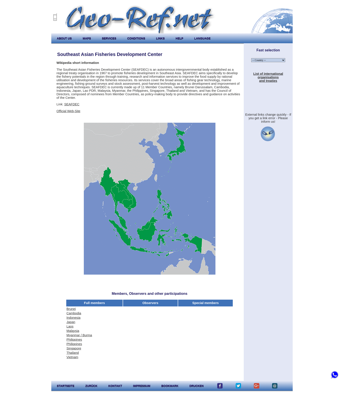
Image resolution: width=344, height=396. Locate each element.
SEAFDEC (71, 104)
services (109, 38)
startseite (65, 385)
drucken (196, 385)
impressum (141, 385)
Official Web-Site (69, 111)
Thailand (72, 353)
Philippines (74, 339)
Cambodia (73, 313)
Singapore (73, 348)
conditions (136, 38)
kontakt (115, 385)
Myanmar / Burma (79, 335)
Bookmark (169, 385)
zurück (91, 385)
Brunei (71, 309)
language (202, 38)
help (179, 38)
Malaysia (72, 331)
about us (64, 38)
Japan (70, 322)
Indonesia (73, 317)
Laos (69, 326)
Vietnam (72, 357)
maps (87, 38)
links (160, 38)
